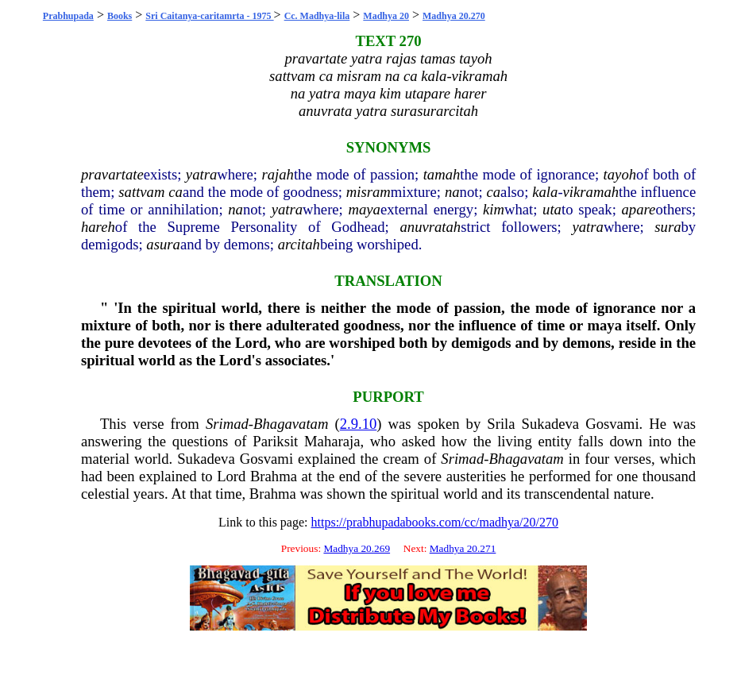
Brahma (273, 476)
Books (119, 15)
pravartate (112, 174)
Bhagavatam (290, 423)
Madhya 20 (386, 15)
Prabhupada (68, 15)
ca (175, 191)
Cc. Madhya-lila (317, 15)
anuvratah (430, 226)
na (452, 191)
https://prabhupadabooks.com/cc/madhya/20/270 (435, 522)
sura (667, 226)
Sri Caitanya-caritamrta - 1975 (209, 15)
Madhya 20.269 (356, 548)
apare (639, 209)
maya (364, 209)
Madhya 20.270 (454, 15)
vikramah (591, 191)
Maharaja (332, 441)
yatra (201, 174)
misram (368, 191)
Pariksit (275, 441)
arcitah (299, 244)
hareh (98, 226)
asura (163, 244)
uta (552, 209)
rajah (277, 174)
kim (493, 209)
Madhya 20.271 (463, 548)
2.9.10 (358, 423)
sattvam (141, 191)
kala (545, 191)
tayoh (620, 174)
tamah (442, 174)
